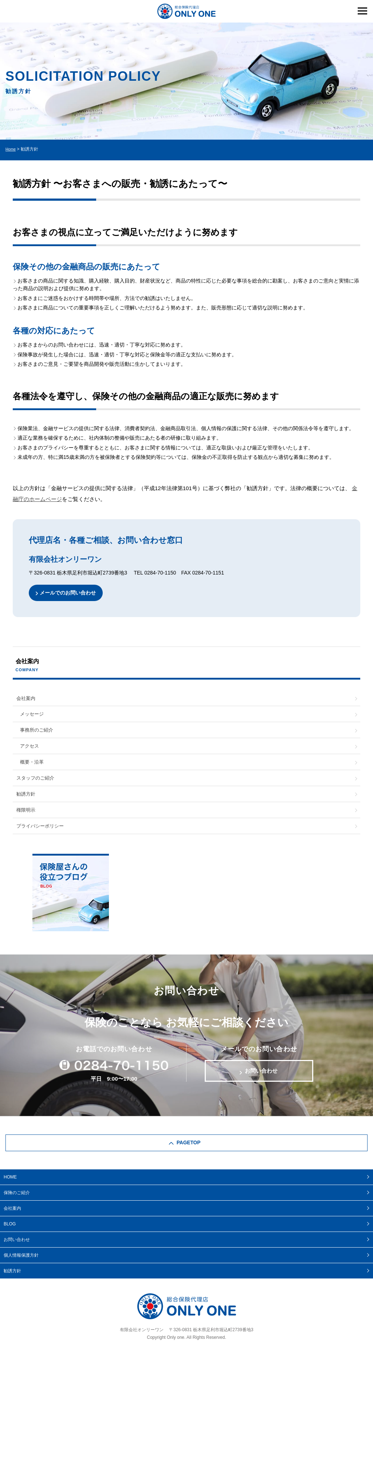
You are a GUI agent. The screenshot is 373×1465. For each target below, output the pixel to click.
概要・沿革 (33, 768)
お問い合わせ (261, 1083)
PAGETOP (188, 1157)
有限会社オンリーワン (142, 1344)
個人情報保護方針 (21, 1269)
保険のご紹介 (17, 1207)
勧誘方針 (26, 802)
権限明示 (26, 819)
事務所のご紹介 (38, 734)
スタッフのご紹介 (36, 785)
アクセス (30, 751)
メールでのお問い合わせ (70, 593)
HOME (10, 1191)
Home (11, 149)
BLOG (10, 1238)
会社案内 (26, 700)
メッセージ (33, 717)
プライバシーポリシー (41, 837)
